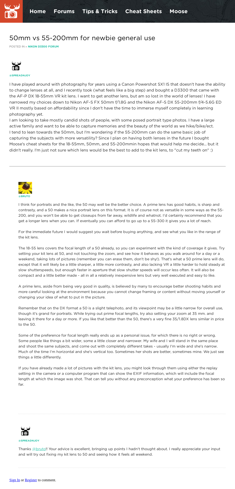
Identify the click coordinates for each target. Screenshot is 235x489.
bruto (25, 196)
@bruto (39, 449)
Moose (179, 11)
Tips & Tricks (100, 11)
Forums (64, 11)
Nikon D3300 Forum (43, 46)
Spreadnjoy (21, 75)
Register (31, 480)
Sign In (14, 480)
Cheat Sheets (143, 11)
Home (38, 11)
